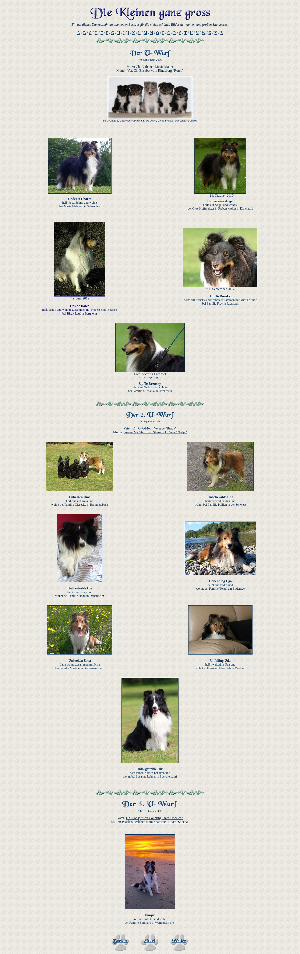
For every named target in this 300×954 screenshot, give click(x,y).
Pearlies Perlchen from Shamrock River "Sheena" (155, 822)
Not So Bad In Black (104, 309)
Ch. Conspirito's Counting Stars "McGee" (154, 818)
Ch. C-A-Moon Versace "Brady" (154, 428)
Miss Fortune (248, 300)
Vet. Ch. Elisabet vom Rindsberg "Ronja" (155, 70)
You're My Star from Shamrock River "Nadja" (155, 432)
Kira (97, 664)
